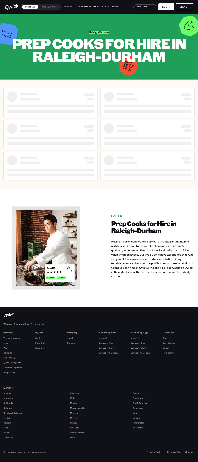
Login (166, 6)
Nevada (73, 422)
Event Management (12, 367)
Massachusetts (77, 407)
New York (74, 427)
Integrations (9, 372)
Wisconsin (138, 427)
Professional (49, 7)
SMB (37, 337)
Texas (135, 412)
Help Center (168, 352)
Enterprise (40, 347)
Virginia (136, 417)
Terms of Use (174, 452)
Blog (165, 337)
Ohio (72, 437)
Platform (68, 6)
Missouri (74, 417)
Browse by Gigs (138, 342)
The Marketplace (11, 337)
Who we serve (101, 6)
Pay (5, 347)
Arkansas (8, 398)
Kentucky (8, 437)
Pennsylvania (139, 398)
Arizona (7, 393)
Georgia (7, 422)
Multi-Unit (40, 342)
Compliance (9, 352)
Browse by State (106, 347)
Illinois (6, 427)
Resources (117, 6)
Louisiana (74, 393)
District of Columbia (12, 412)
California (8, 403)
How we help (83, 6)
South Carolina (140, 403)
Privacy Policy (155, 452)
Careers (71, 342)
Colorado (7, 407)
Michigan (74, 412)
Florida (6, 417)
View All (103, 337)
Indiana (7, 432)
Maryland (74, 403)
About (70, 337)
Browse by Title (106, 342)
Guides (166, 347)
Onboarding (9, 357)
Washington (138, 422)
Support (190, 452)
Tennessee (138, 407)
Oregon (136, 393)
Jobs (5, 342)
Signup (184, 6)
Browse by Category (108, 352)
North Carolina (77, 432)
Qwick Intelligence (12, 362)
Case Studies (169, 342)
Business (30, 7)
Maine (73, 398)
